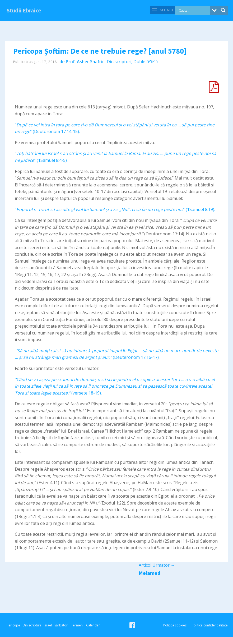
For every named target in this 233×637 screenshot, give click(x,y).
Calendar (93, 625)
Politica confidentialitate (210, 625)
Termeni (77, 625)
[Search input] (193, 10)
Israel (48, 625)
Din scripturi (119, 62)
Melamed (149, 573)
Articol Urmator (157, 565)
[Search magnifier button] (223, 10)
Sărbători (61, 625)
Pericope (13, 625)
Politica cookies (175, 625)
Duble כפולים (145, 62)
